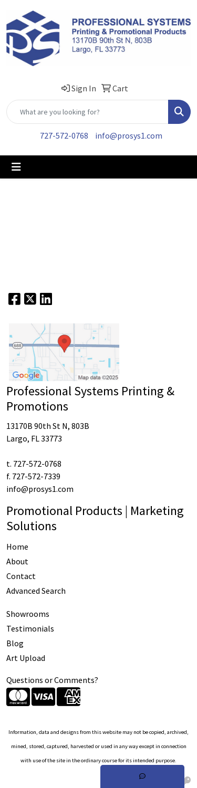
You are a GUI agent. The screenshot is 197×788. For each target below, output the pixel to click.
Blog (15, 643)
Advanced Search (36, 590)
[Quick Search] (87, 112)
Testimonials (30, 628)
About (17, 561)
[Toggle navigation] (16, 167)
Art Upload (25, 658)
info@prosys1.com (128, 135)
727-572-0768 (64, 135)
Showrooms (27, 613)
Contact (21, 576)
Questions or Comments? (52, 680)
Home (17, 546)
